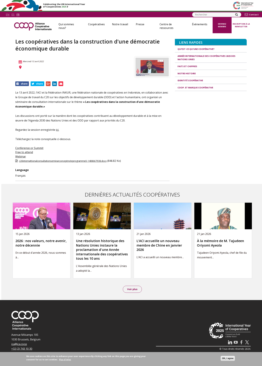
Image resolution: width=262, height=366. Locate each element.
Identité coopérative (190, 80)
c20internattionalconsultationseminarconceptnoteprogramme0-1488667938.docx (63, 160)
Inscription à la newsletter (241, 25)
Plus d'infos (65, 359)
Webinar (20, 156)
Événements (199, 24)
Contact (254, 14)
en (7, 14)
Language (22, 170)
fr (17, 14)
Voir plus (132, 289)
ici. (57, 130)
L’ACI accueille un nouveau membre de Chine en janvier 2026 (159, 245)
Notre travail (120, 24)
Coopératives (96, 24)
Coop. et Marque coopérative (195, 87)
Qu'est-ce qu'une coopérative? (196, 49)
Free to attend (24, 152)
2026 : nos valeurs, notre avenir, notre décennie (40, 243)
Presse (140, 24)
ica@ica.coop (19, 344)
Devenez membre (222, 25)
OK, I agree (228, 358)
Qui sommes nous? (66, 26)
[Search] (236, 14)
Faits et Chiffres (187, 66)
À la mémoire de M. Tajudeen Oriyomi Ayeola (220, 243)
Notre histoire (187, 73)
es (12, 14)
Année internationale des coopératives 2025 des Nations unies (206, 57)
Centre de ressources (166, 26)
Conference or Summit (29, 148)
